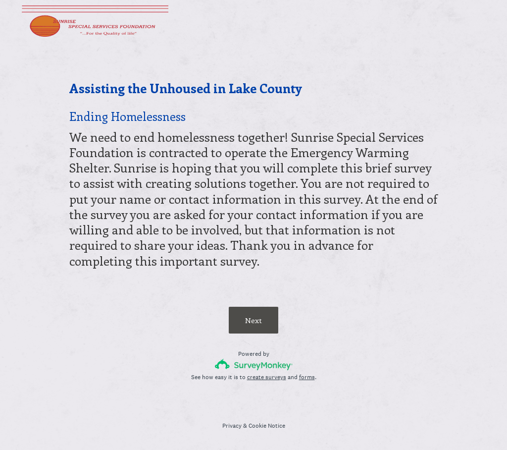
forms (307, 377)
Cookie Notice (267, 426)
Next (253, 320)
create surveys (266, 377)
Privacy (232, 426)
